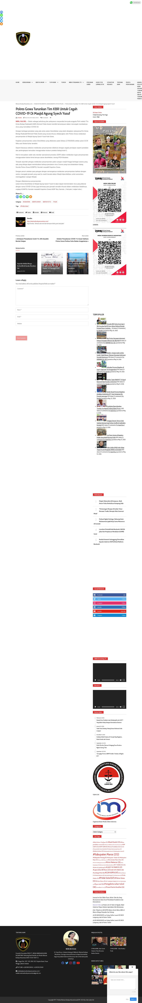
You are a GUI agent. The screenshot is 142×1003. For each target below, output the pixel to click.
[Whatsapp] (1, 15)
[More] (1, 23)
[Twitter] (1, 18)
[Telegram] (1, 20)
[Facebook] (1, 12)
